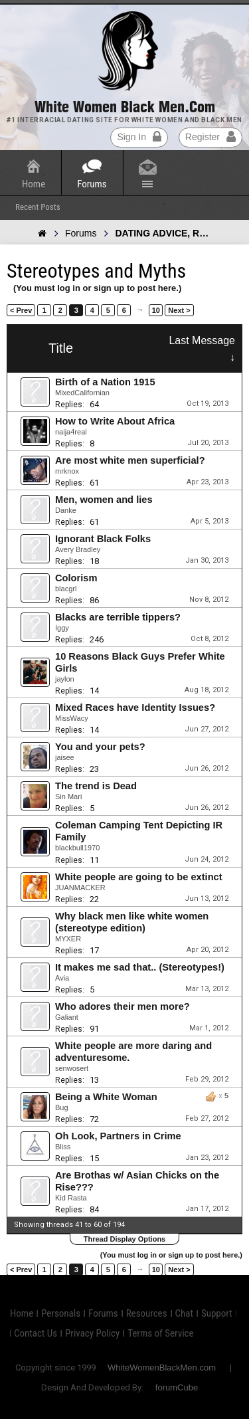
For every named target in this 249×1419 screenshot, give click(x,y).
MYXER (68, 939)
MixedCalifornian (82, 393)
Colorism (76, 578)
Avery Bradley (77, 549)
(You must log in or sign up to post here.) (97, 288)
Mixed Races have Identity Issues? (135, 707)
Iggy (62, 628)
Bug (61, 1107)
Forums (92, 184)
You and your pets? (100, 746)
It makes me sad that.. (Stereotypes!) (139, 967)
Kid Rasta (71, 1198)
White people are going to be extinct (138, 877)
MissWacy (71, 718)
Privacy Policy (92, 1333)
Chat (184, 1313)
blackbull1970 (77, 848)
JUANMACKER (80, 888)
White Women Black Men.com (125, 107)
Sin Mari (68, 797)
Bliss (62, 1147)
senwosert (71, 1068)
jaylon (64, 679)
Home (33, 184)
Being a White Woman (106, 1096)
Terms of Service (160, 1333)
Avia (62, 978)
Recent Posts (37, 207)
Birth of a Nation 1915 (105, 382)
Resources (146, 1313)
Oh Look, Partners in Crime (118, 1136)
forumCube (176, 1387)
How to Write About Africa (115, 421)
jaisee (64, 757)
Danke (65, 510)
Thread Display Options (124, 1239)
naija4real (71, 432)
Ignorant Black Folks (103, 538)
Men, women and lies (104, 499)
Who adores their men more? (122, 1006)
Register (210, 137)
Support (216, 1313)
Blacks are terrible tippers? (118, 617)
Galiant (66, 1017)
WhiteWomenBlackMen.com (162, 1367)
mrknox (67, 471)
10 (156, 310)
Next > (179, 310)
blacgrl (65, 589)
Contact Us (35, 1333)
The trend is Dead (96, 786)
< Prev (21, 310)
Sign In (139, 137)
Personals (60, 1313)
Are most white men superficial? (130, 460)
